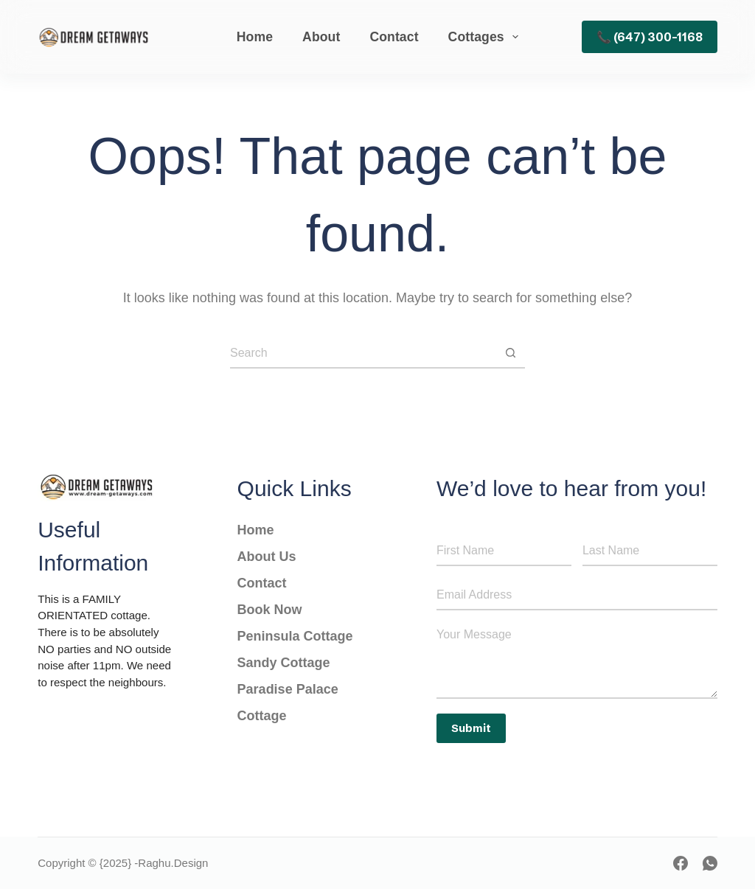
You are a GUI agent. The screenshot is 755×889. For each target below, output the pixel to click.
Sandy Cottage (285, 662)
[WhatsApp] (710, 863)
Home (255, 36)
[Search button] (510, 354)
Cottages (486, 37)
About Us (268, 556)
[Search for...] (362, 354)
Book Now (269, 609)
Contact (393, 36)
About (321, 36)
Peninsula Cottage (295, 636)
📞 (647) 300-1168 (649, 36)
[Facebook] (680, 863)
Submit (471, 728)
